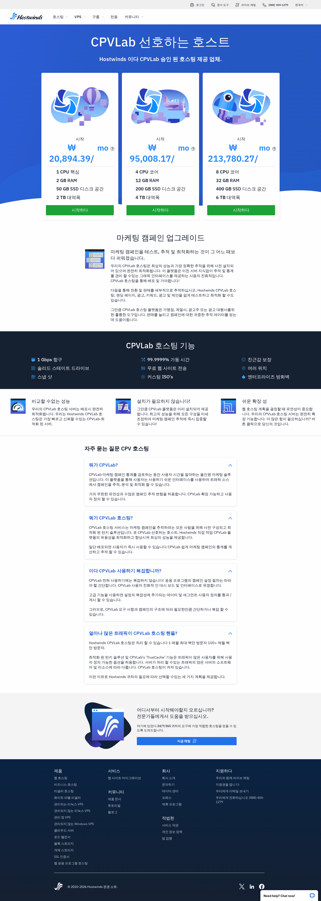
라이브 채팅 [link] (245, 5)
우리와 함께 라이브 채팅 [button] (233, 778)
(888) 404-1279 (275, 5)
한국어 (302, 5)
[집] (26, 17)
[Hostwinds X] (240, 887)
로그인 (197, 5)
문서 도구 (220, 5)
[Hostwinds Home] (58, 887)
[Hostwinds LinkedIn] (249, 887)
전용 (114, 16)
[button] (289, 894)
